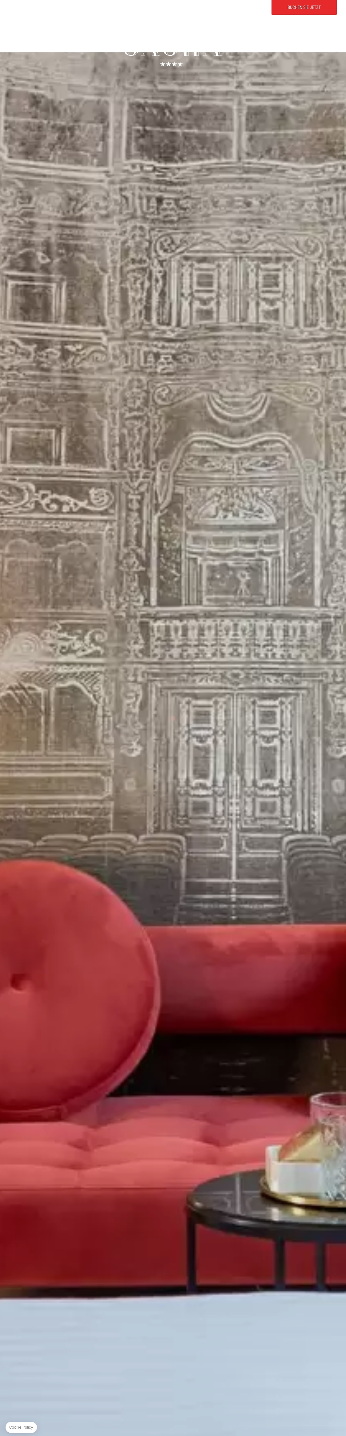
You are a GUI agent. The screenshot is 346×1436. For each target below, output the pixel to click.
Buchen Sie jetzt (304, 21)
